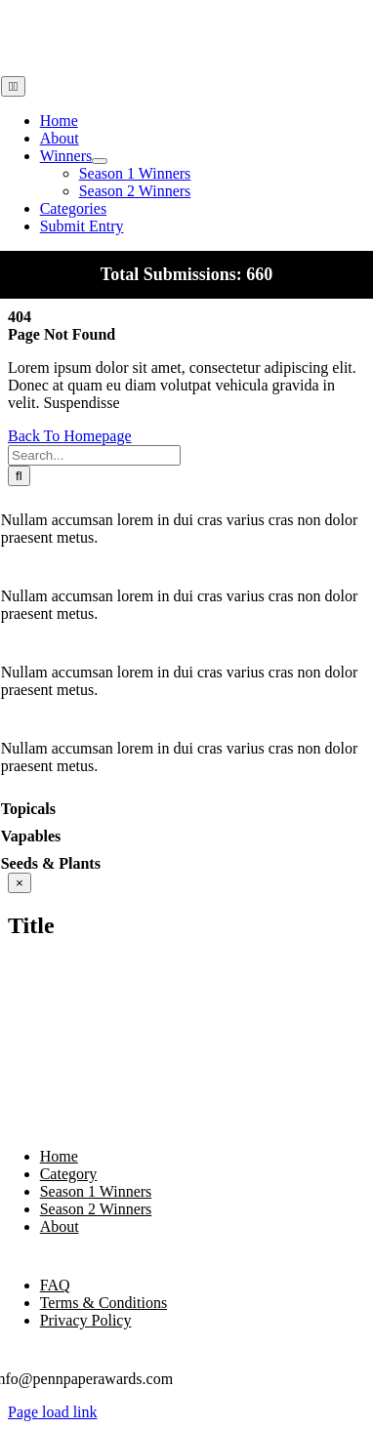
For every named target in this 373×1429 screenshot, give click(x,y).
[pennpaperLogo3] (50, 67)
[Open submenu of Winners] (99, 161)
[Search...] (94, 455)
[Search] (19, 476)
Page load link (53, 1412)
